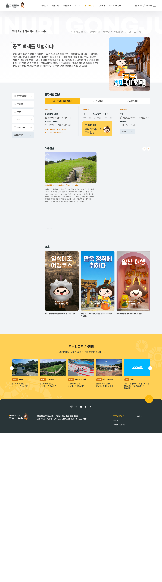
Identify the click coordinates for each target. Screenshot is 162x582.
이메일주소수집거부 (119, 574)
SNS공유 (135, 32)
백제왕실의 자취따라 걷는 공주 (113, 32)
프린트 (139, 32)
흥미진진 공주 (78, 32)
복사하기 (130, 32)
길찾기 (127, 132)
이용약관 (115, 570)
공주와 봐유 (93, 32)
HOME (71, 32)
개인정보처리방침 (118, 565)
